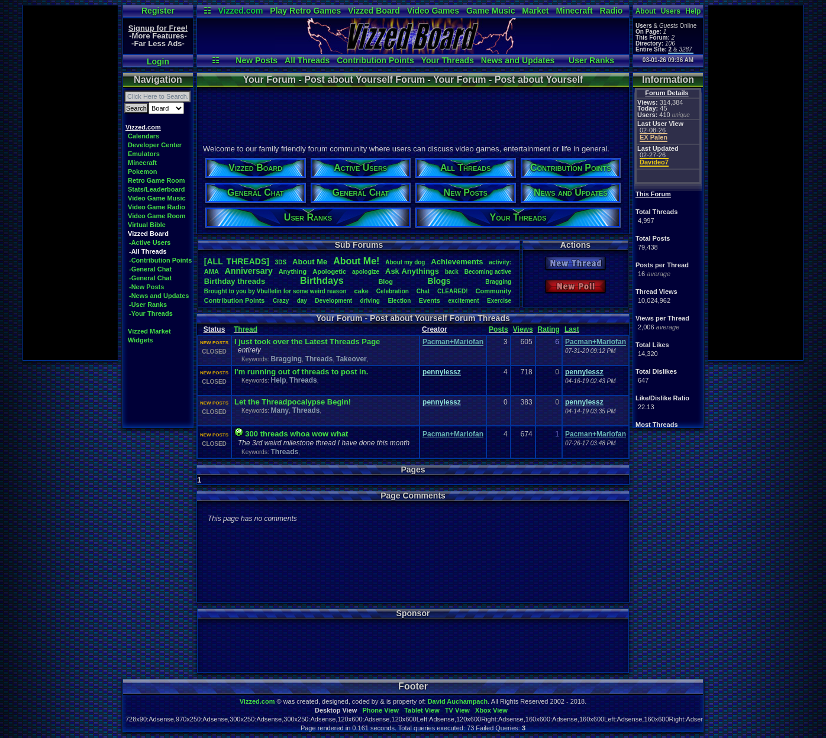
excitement (463, 300)
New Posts (256, 60)
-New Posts (146, 286)
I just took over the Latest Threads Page (307, 341)
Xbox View (491, 710)
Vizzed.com (240, 10)
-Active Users (149, 242)
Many (279, 410)
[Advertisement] (70, 182)
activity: (500, 262)
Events (429, 300)
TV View (457, 710)
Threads (319, 359)
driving (370, 300)
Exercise (499, 300)
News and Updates (517, 60)
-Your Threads (151, 313)
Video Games (433, 10)
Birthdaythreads (234, 281)
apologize (365, 271)
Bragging (498, 282)
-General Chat (150, 269)
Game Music (490, 10)
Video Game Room (157, 215)
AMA (211, 271)
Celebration (392, 291)
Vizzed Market (149, 331)
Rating (549, 329)
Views (523, 329)
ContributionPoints (234, 300)
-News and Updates (159, 295)
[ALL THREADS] (236, 261)
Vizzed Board (374, 10)
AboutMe (309, 261)
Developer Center (155, 144)
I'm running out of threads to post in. (301, 371)
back (452, 271)
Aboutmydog (405, 262)
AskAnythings (412, 271)
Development (333, 300)
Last (571, 329)
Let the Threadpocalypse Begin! (292, 401)
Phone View (380, 710)
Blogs (439, 281)
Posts (498, 329)
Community (494, 290)
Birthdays (322, 281)
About (645, 11)
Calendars (143, 136)
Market (535, 10)
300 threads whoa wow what (296, 433)
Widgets (140, 340)
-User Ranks (148, 304)
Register (158, 10)
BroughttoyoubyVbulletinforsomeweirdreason (275, 291)
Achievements (457, 261)
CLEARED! (452, 291)
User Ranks (591, 60)
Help (693, 11)
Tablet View (422, 710)
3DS (280, 262)
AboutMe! (356, 261)
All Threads (307, 60)
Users (670, 11)
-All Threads (148, 251)
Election (399, 300)
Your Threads (447, 60)
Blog (385, 281)
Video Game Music (157, 198)
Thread (245, 329)
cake (361, 290)
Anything (293, 271)
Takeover (351, 359)
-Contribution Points (160, 260)
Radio (611, 10)
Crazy (281, 300)
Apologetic (329, 271)
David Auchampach (458, 701)
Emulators (144, 153)
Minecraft (574, 10)
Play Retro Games (305, 10)
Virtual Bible (147, 224)
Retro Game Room (156, 180)
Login (158, 61)
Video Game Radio (156, 207)
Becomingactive (487, 271)
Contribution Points (375, 60)
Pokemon (142, 171)
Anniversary (249, 271)
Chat (423, 291)
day (302, 300)
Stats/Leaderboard (156, 189)
